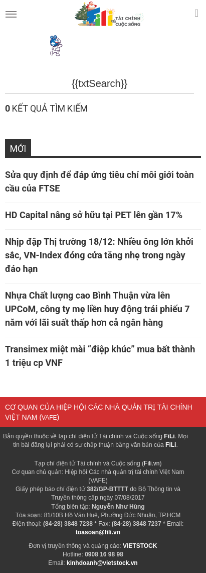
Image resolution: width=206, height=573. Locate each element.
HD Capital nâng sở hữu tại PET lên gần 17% (94, 215)
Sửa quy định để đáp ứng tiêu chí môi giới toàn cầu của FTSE (99, 181)
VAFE (49, 417)
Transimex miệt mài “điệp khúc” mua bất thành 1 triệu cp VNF (100, 356)
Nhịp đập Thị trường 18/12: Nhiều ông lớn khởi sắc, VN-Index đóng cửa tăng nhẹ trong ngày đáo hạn (99, 255)
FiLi (169, 436)
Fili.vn (151, 463)
